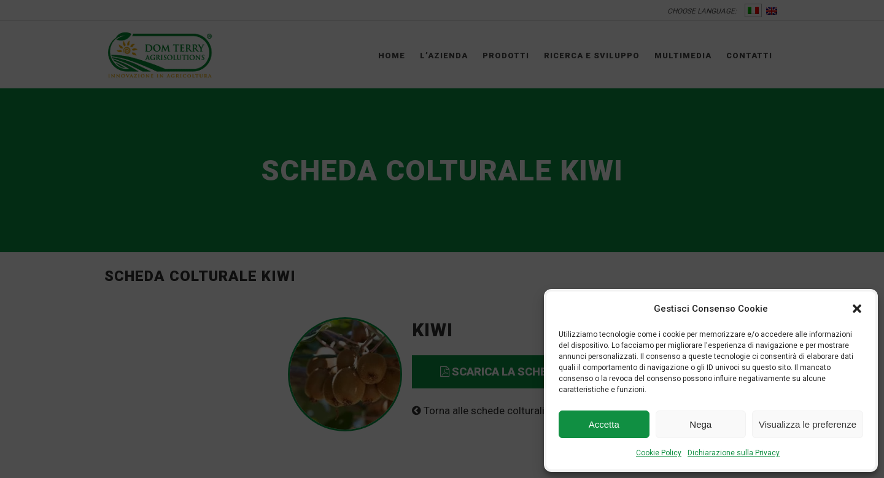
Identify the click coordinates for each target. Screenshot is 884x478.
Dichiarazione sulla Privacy (734, 453)
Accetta (604, 424)
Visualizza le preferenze (807, 424)
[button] (857, 309)
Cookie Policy (658, 453)
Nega (700, 424)
